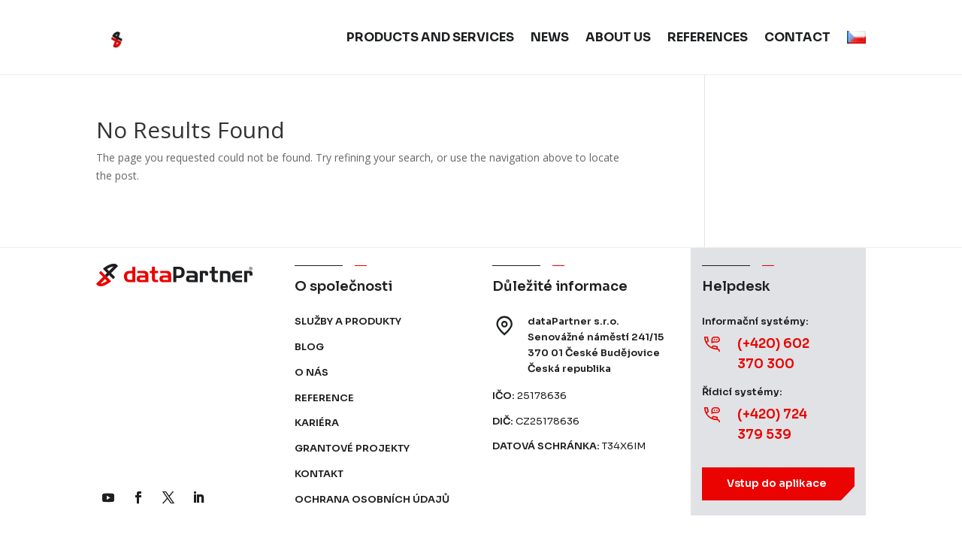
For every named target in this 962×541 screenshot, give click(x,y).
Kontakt (319, 473)
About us (618, 37)
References (707, 37)
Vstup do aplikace (776, 483)
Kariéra (317, 422)
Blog (309, 346)
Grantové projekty (352, 448)
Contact (797, 37)
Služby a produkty (348, 321)
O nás (311, 372)
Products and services (430, 37)
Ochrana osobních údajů (372, 499)
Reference (324, 397)
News (550, 37)
